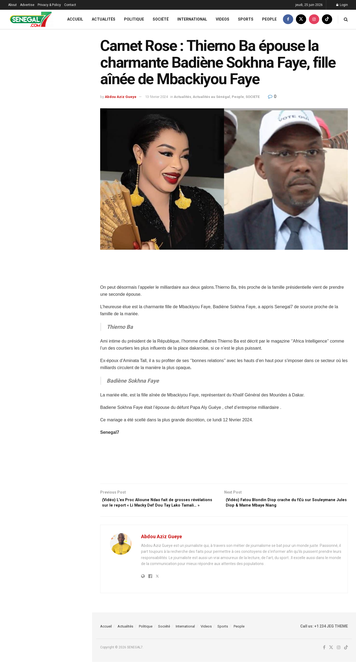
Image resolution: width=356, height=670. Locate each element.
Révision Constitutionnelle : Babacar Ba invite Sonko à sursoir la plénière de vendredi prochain (56, 101)
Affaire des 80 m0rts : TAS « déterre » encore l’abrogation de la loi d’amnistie (57, 470)
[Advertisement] (224, 270)
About (12, 5)
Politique (134, 19)
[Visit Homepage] (30, 19)
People (269, 19)
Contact (70, 5)
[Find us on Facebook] (288, 19)
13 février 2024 (156, 97)
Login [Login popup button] (342, 5)
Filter (79, 35)
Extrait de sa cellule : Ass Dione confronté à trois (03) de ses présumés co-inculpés (54, 209)
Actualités (103, 19)
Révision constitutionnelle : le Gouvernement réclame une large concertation (57, 311)
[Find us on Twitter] (301, 19)
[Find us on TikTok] (327, 19)
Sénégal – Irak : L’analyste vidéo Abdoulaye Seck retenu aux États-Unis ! (57, 132)
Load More (45, 498)
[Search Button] (346, 19)
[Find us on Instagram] (314, 19)
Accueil (75, 19)
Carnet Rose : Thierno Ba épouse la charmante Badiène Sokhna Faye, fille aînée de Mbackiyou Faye (45, 66)
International (192, 19)
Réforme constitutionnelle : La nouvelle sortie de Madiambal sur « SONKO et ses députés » (56, 179)
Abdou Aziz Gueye (120, 97)
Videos (222, 19)
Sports (245, 19)
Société (161, 19)
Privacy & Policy (49, 5)
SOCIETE (253, 97)
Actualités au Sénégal (211, 97)
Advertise (27, 5)
